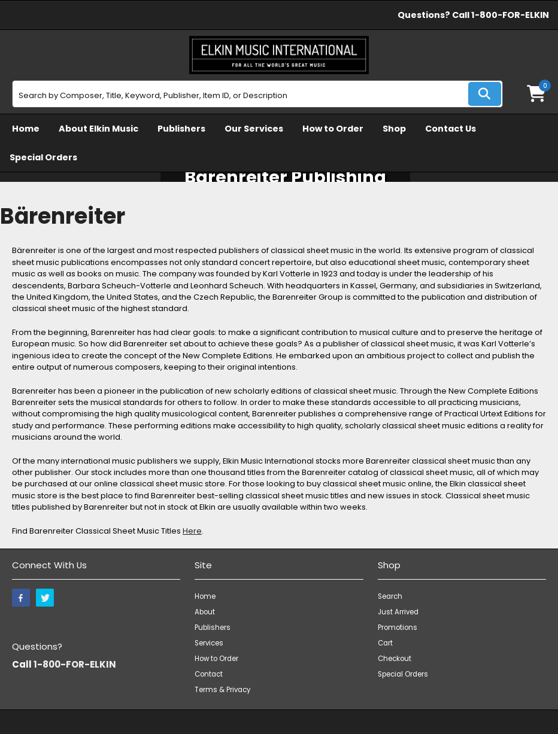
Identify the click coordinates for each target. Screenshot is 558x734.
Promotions (397, 627)
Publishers (181, 129)
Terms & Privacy (222, 690)
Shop (394, 129)
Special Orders (43, 157)
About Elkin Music (98, 129)
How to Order (332, 129)
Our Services (254, 129)
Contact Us (450, 129)
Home (26, 129)
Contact (209, 674)
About (205, 612)
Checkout (394, 658)
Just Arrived (398, 612)
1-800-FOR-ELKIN (510, 15)
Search (390, 596)
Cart (385, 643)
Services (209, 643)
